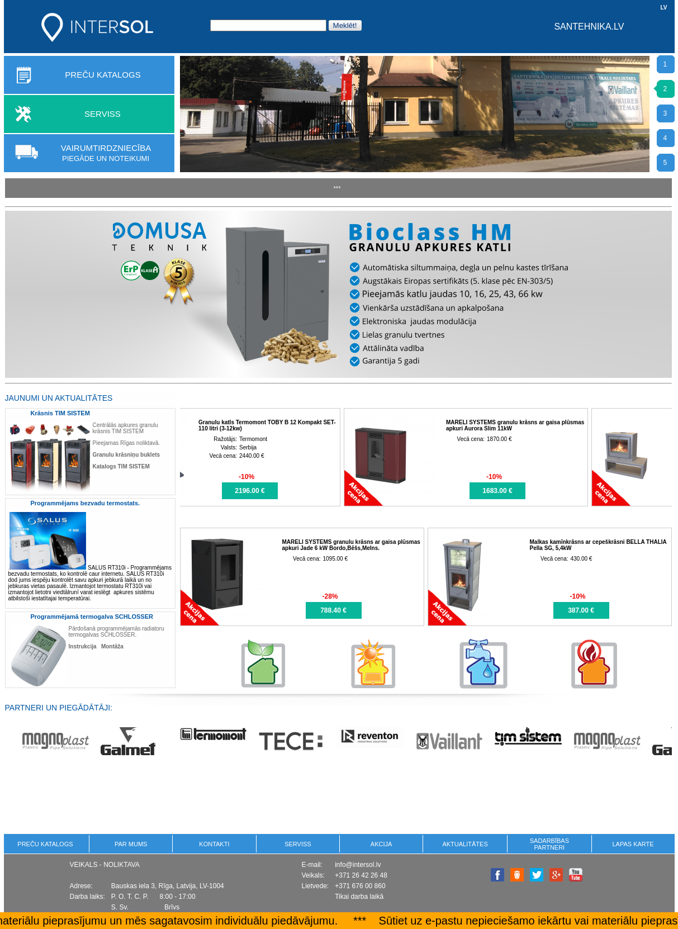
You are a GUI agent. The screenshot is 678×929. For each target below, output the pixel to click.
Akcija (381, 844)
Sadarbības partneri (549, 844)
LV (663, 7)
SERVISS (102, 114)
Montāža (112, 646)
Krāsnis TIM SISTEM (60, 413)
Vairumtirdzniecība (106, 153)
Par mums (131, 844)
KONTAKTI (214, 844)
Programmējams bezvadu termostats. (85, 503)
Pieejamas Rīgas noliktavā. (126, 443)
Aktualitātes (464, 844)
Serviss (298, 844)
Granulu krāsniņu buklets (126, 455)
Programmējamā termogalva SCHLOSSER (92, 616)
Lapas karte (632, 844)
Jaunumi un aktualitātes (59, 398)
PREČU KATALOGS (102, 74)
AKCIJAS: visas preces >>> (248, 397)
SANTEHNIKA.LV (589, 26)
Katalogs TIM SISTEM (121, 466)
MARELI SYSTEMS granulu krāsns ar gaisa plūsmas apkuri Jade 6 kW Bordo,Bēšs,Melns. (351, 545)
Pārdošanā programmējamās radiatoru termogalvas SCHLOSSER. (116, 631)
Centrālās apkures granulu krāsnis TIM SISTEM (125, 428)
